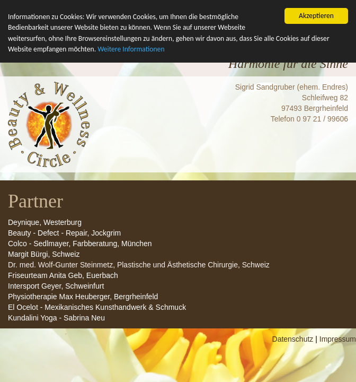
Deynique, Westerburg (45, 251)
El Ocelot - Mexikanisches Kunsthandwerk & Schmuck (97, 336)
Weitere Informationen (130, 49)
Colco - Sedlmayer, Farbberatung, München (80, 272)
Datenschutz (293, 367)
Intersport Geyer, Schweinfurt (56, 314)
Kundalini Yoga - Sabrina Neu (56, 346)
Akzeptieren (316, 15)
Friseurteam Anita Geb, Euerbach (63, 304)
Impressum (337, 367)
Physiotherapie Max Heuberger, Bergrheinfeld (83, 325)
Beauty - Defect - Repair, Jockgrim (64, 261)
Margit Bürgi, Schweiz (43, 283)
